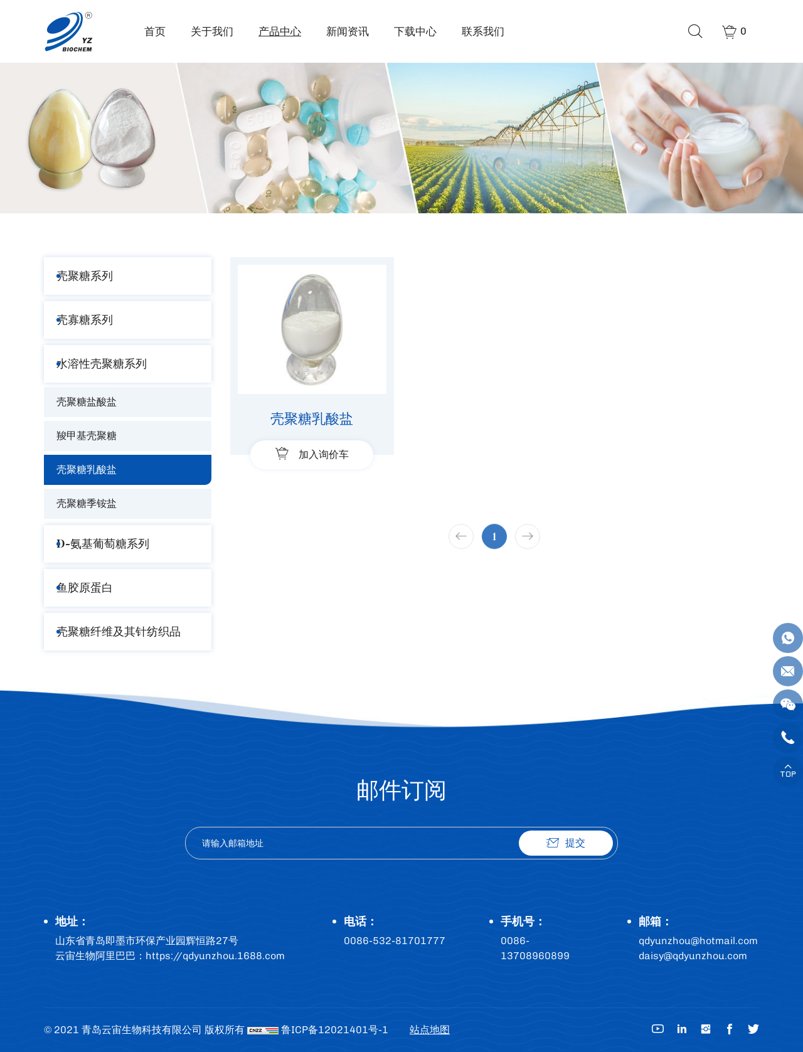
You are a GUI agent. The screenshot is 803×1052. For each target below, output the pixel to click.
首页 (155, 31)
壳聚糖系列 (84, 275)
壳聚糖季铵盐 (86, 503)
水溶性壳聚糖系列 (101, 363)
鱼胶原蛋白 (84, 587)
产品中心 (279, 31)
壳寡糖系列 (84, 319)
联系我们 (483, 31)
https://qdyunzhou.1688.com (215, 956)
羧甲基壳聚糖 (86, 436)
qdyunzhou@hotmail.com (698, 941)
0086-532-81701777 (394, 941)
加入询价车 (324, 454)
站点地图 (430, 1030)
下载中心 (415, 31)
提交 (575, 843)
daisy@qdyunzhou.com (693, 956)
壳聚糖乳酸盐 (86, 470)
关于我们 (212, 31)
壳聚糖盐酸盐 (86, 402)
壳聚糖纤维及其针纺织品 (118, 631)
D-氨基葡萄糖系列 (102, 543)
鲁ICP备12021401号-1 (334, 1030)
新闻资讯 (347, 31)
